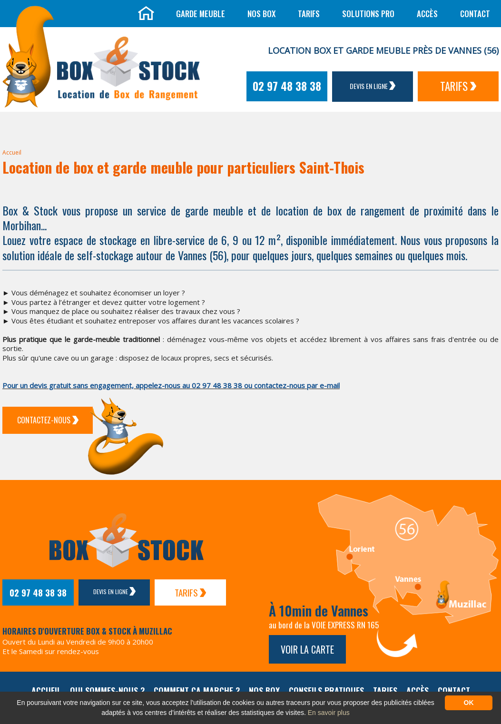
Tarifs (309, 14)
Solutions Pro (368, 14)
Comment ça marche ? (197, 690)
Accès (427, 14)
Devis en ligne (372, 86)
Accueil (11, 152)
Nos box (261, 14)
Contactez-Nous (48, 420)
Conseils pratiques (326, 690)
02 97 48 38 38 (287, 86)
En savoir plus (329, 712)
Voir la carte (307, 649)
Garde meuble (200, 14)
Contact (475, 14)
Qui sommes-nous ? (107, 690)
